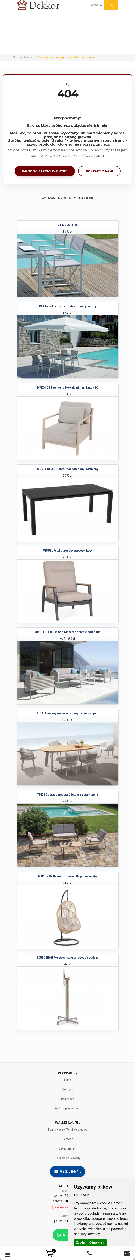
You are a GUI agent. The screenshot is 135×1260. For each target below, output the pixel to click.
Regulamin (67, 1099)
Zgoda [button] (80, 1242)
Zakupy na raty (67, 1148)
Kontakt (67, 1089)
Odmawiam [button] (97, 1242)
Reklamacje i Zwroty (67, 1158)
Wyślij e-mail (67, 1171)
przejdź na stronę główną (67, 137)
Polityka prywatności (68, 1108)
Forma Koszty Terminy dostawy (67, 1130)
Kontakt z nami (99, 171)
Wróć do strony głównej (44, 171)
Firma (67, 1080)
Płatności (68, 1139)
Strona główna (22, 57)
